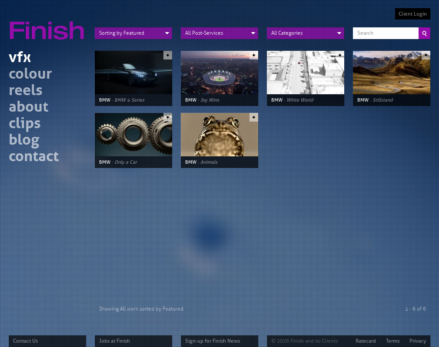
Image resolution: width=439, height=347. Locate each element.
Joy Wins (209, 100)
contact (34, 157)
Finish (49, 25)
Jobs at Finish (114, 340)
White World (299, 100)
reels (26, 91)
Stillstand (382, 100)
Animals (208, 162)
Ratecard (366, 340)
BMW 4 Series (129, 100)
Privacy (417, 340)
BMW (104, 100)
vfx (20, 58)
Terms (392, 340)
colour (30, 75)
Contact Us (25, 340)
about (28, 108)
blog (24, 141)
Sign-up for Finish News (212, 340)
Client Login (413, 13)
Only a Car (125, 162)
